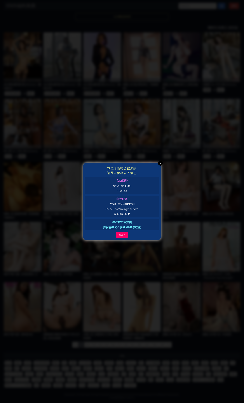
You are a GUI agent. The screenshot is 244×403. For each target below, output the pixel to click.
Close (160, 163)
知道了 (122, 234)
